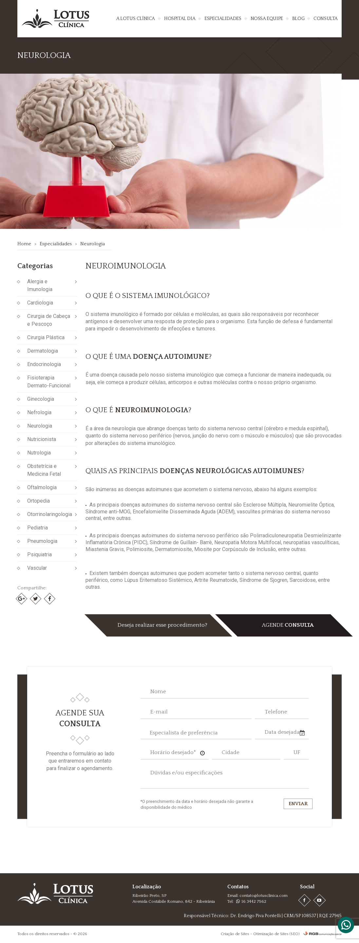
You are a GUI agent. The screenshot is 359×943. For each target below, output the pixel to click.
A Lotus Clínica (135, 18)
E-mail (159, 712)
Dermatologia (42, 351)
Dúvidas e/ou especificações (186, 773)
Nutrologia (39, 453)
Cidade (230, 752)
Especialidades (222, 18)
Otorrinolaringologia (49, 514)
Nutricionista (41, 439)
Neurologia (92, 244)
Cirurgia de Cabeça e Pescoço (48, 320)
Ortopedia (38, 501)
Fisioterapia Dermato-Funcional (48, 382)
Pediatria (37, 528)
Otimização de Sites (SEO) (276, 934)
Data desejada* (283, 732)
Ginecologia (40, 399)
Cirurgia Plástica (46, 337)
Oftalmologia (42, 487)
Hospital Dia (179, 18)
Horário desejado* (173, 752)
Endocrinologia (44, 364)
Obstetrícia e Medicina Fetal (44, 470)
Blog (298, 18)
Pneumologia (42, 541)
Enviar (298, 803)
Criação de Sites (235, 934)
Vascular (37, 568)
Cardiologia (40, 303)
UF (296, 752)
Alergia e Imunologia (39, 285)
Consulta (325, 18)
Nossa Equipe (267, 18)
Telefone (276, 712)
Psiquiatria (39, 554)
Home (24, 244)
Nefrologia (39, 412)
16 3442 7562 (251, 901)
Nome (158, 691)
